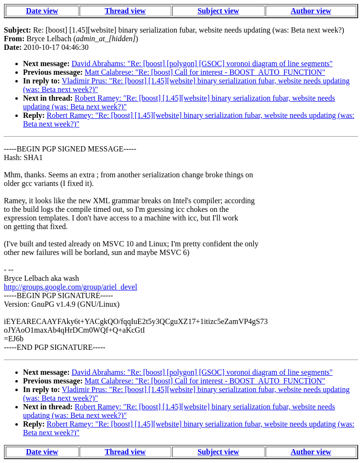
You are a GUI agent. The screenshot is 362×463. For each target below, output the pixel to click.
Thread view (125, 11)
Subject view (218, 11)
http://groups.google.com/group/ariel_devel (70, 287)
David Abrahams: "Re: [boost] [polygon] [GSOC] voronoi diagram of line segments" (202, 63)
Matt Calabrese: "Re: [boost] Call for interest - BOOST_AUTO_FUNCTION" (205, 72)
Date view (42, 11)
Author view (311, 11)
